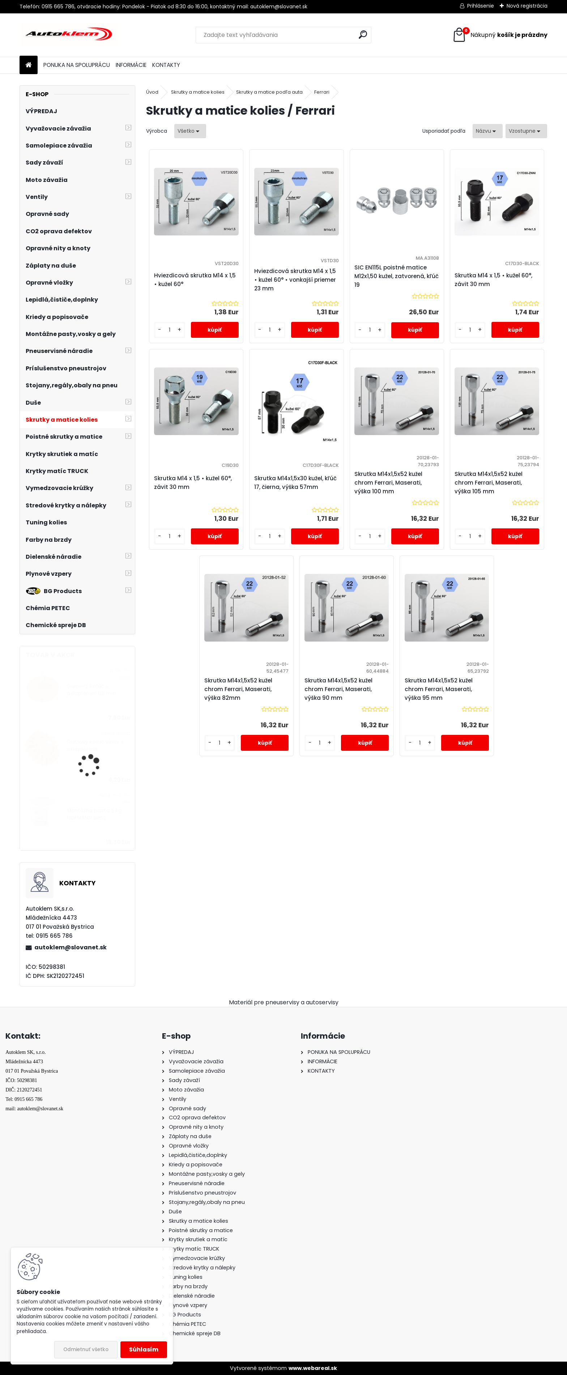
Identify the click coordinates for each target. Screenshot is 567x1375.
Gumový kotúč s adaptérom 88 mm (91, 690)
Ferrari (321, 92)
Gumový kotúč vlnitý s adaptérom (95, 745)
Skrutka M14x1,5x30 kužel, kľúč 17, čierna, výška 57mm (295, 482)
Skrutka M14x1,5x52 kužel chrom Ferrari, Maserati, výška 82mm (238, 689)
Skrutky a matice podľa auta (269, 92)
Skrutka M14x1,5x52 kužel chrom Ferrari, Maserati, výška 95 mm (439, 689)
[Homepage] (29, 65)
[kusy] (169, 330)
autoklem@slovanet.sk (70, 947)
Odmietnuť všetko (85, 1349)
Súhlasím (143, 1349)
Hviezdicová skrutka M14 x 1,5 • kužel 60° (195, 280)
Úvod (152, 92)
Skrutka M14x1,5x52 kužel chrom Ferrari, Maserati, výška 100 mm (388, 482)
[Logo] (69, 35)
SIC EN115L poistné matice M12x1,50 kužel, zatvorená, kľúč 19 (396, 276)
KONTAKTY (166, 65)
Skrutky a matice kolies (198, 92)
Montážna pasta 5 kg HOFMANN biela (94, 814)
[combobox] (488, 131)
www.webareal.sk (313, 1368)
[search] (363, 34)
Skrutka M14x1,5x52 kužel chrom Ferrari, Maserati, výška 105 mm (489, 482)
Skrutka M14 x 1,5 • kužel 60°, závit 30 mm (493, 280)
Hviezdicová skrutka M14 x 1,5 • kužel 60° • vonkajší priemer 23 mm (295, 279)
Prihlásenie (480, 5)
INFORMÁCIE (131, 65)
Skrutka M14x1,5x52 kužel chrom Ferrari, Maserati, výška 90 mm (338, 689)
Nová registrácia (527, 5)
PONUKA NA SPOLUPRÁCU (76, 65)
